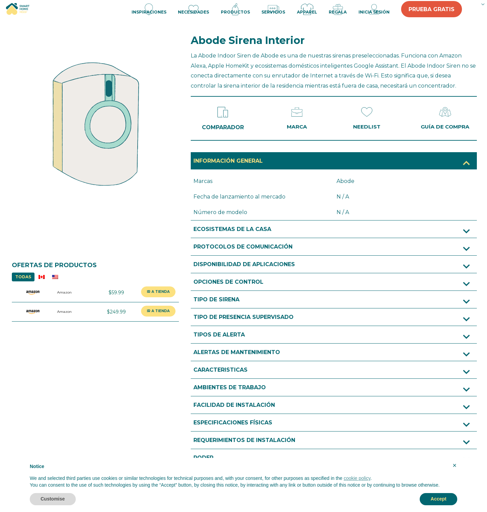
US (55, 276)
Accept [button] (438, 499)
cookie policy (357, 478)
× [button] (455, 465)
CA (42, 276)
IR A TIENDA (158, 291)
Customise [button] (53, 499)
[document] (243, 477)
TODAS (23, 276)
